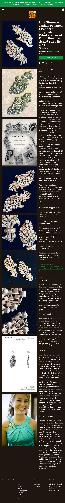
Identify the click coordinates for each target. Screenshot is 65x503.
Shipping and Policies (22, 491)
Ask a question (54, 63)
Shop (19, 484)
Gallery (20, 497)
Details (42, 69)
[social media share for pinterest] (47, 63)
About (20, 488)
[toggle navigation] (3, 9)
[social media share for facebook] (40, 63)
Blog (19, 486)
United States (53, 51)
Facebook (37, 484)
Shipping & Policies (47, 70)
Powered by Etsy (54, 490)
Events (20, 494)
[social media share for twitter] (43, 63)
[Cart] (63, 10)
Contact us (21, 499)
